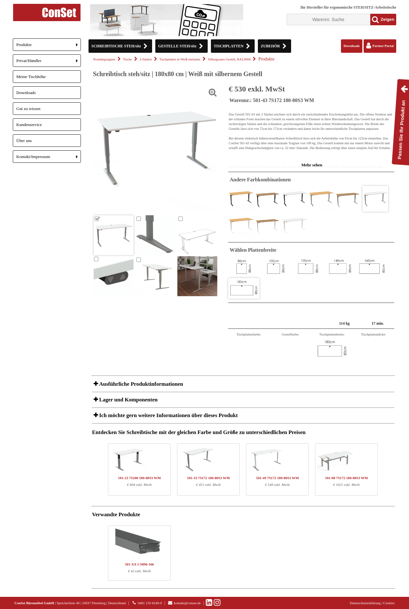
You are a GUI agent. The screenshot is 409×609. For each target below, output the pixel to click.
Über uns (24, 140)
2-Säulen (146, 59)
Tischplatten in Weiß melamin (179, 59)
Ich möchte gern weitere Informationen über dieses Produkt (168, 415)
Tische (127, 59)
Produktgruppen (104, 59)
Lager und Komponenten (128, 400)
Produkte (48, 46)
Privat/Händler (48, 62)
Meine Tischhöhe (31, 76)
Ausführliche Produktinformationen (140, 384)
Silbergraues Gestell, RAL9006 (229, 59)
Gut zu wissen (28, 108)
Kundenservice (29, 124)
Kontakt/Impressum (48, 158)
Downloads (26, 92)
